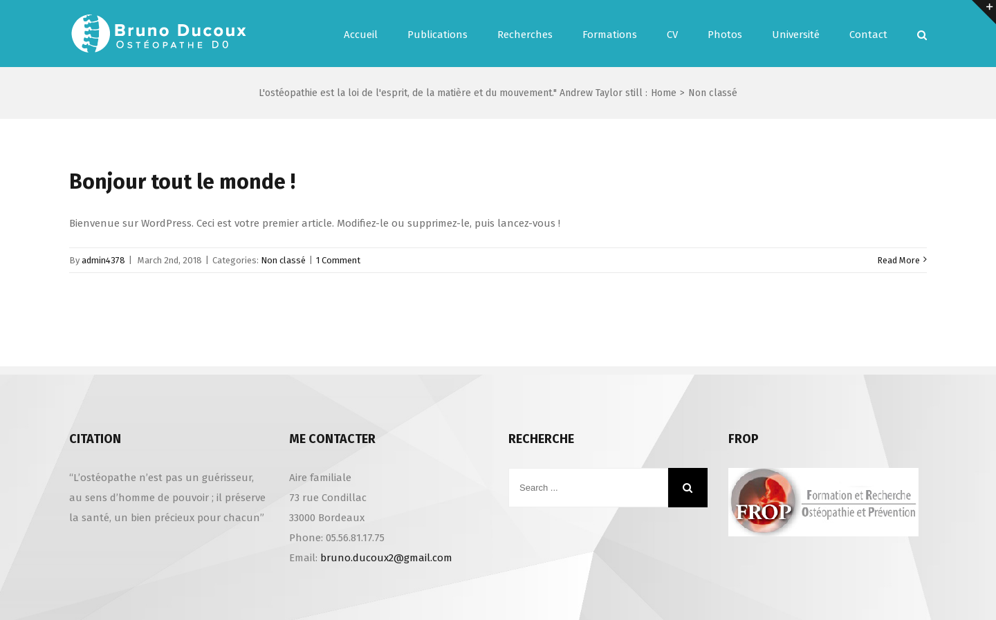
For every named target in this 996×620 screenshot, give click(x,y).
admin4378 (103, 260)
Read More (898, 260)
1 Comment (338, 260)
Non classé (283, 260)
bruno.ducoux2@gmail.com (386, 558)
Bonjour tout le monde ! (182, 181)
